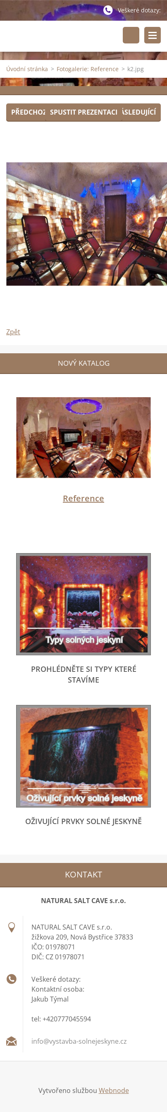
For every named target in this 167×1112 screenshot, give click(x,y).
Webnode (114, 1090)
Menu (152, 35)
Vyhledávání (131, 35)
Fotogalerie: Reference (88, 69)
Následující (135, 112)
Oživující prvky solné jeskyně (83, 821)
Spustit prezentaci (83, 112)
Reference (83, 498)
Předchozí (30, 112)
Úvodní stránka (27, 69)
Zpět (13, 331)
